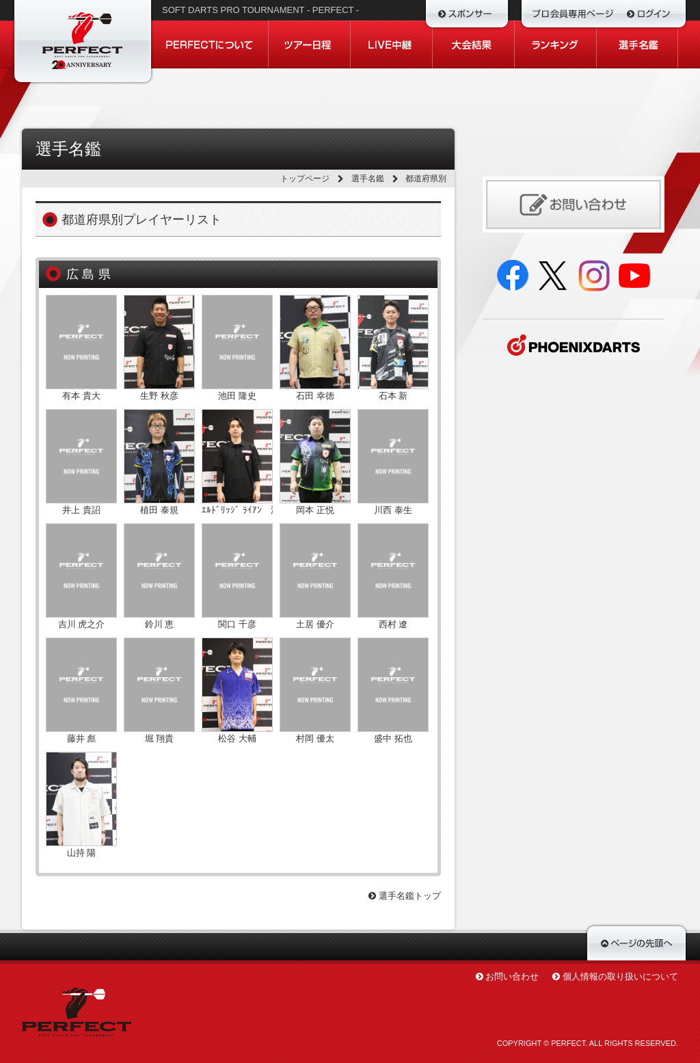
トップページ (304, 178)
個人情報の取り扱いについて (620, 976)
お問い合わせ (512, 976)
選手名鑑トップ (404, 896)
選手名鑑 (367, 178)
